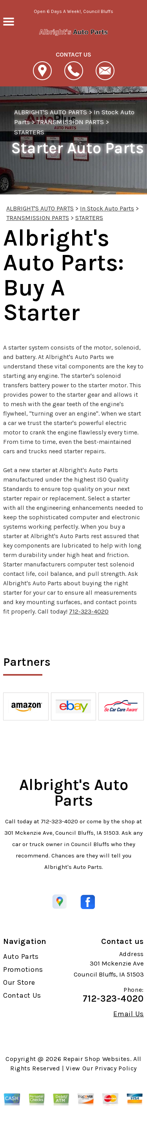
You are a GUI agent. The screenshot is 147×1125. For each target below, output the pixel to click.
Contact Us (22, 995)
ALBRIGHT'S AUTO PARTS (50, 112)
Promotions (23, 969)
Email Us (128, 1013)
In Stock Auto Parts (107, 208)
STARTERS (29, 132)
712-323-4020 (89, 611)
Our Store (19, 982)
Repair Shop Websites (96, 1059)
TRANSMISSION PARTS (70, 122)
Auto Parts (21, 956)
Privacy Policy (116, 1068)
